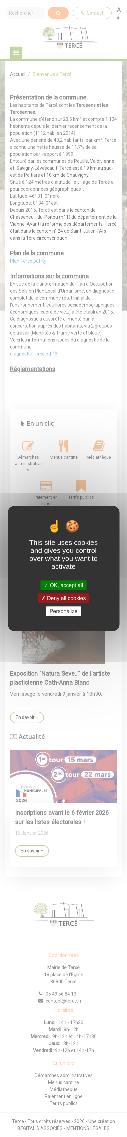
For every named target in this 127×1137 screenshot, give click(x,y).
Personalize (64, 611)
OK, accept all (63, 585)
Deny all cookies (63, 598)
